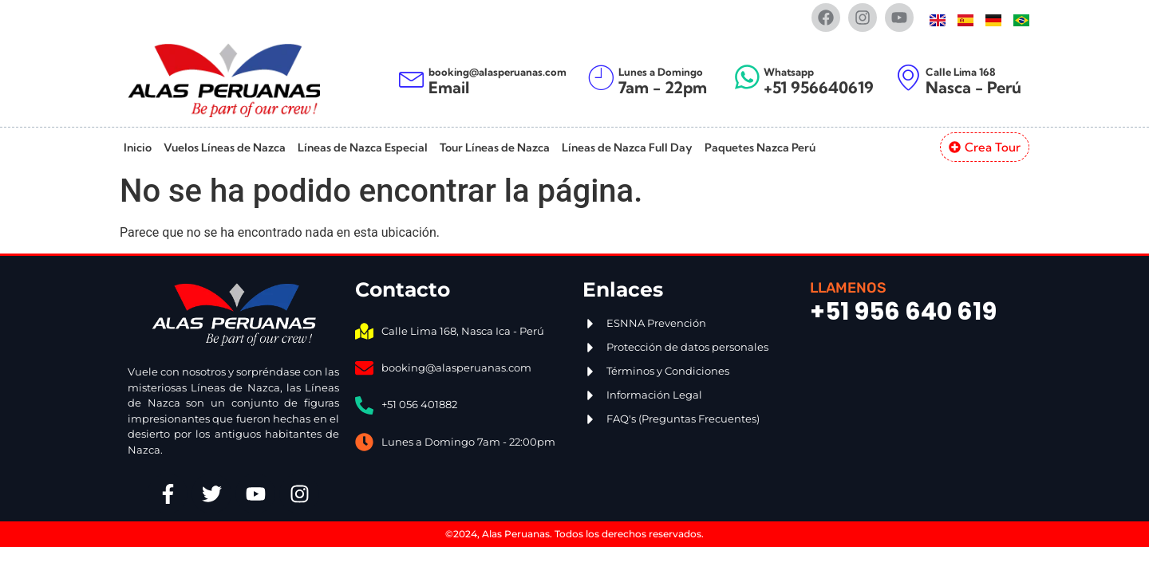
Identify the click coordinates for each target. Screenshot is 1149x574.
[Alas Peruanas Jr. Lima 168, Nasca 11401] (915, 414)
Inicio (138, 147)
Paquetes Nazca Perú (760, 147)
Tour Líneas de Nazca (495, 147)
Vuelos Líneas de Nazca (225, 147)
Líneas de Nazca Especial (363, 147)
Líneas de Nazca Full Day (627, 147)
